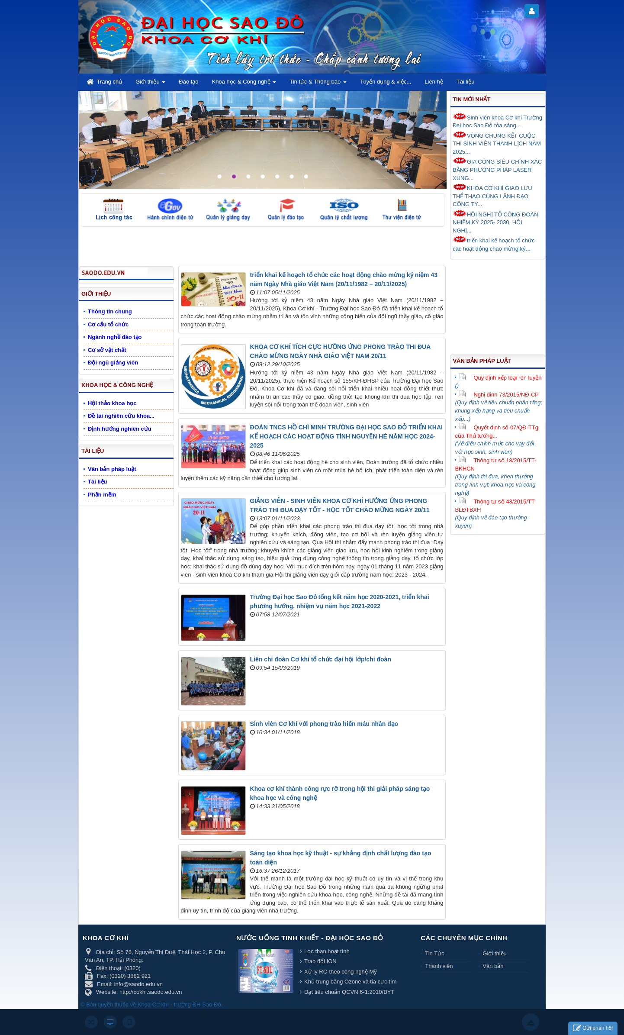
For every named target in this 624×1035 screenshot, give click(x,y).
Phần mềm (102, 494)
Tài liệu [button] (466, 81)
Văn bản (492, 966)
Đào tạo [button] (188, 81)
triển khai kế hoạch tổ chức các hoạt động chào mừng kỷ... (494, 244)
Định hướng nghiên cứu (119, 429)
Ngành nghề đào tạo (115, 337)
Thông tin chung (110, 311)
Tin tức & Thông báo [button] (318, 84)
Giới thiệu (96, 293)
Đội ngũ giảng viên (113, 362)
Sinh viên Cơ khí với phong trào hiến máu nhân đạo (324, 723)
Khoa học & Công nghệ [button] (244, 84)
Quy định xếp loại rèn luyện (500, 377)
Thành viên (439, 966)
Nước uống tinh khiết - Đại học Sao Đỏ (309, 937)
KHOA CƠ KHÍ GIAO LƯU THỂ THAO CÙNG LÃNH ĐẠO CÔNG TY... (492, 195)
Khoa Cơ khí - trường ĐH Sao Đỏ (179, 1004)
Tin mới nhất (471, 99)
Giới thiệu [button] (150, 84)
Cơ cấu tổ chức (108, 324)
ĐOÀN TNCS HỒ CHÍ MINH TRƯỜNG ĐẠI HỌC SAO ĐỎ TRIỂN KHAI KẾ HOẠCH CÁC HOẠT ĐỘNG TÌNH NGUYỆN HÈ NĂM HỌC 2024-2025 (346, 436)
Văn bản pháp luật (482, 361)
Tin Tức (434, 953)
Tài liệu (92, 451)
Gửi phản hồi (593, 1028)
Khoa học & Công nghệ (117, 385)
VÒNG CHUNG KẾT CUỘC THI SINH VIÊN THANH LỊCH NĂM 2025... (497, 143)
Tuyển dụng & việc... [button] (385, 81)
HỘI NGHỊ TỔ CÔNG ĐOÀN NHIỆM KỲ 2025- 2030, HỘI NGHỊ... (495, 222)
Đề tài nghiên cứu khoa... (121, 416)
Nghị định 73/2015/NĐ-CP (499, 394)
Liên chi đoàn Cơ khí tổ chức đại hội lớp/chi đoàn (320, 659)
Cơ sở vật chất (107, 350)
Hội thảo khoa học (112, 403)
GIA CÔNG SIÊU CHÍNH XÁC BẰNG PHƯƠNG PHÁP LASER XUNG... (497, 169)
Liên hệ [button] (434, 81)
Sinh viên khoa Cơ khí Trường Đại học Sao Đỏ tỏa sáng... (497, 121)
